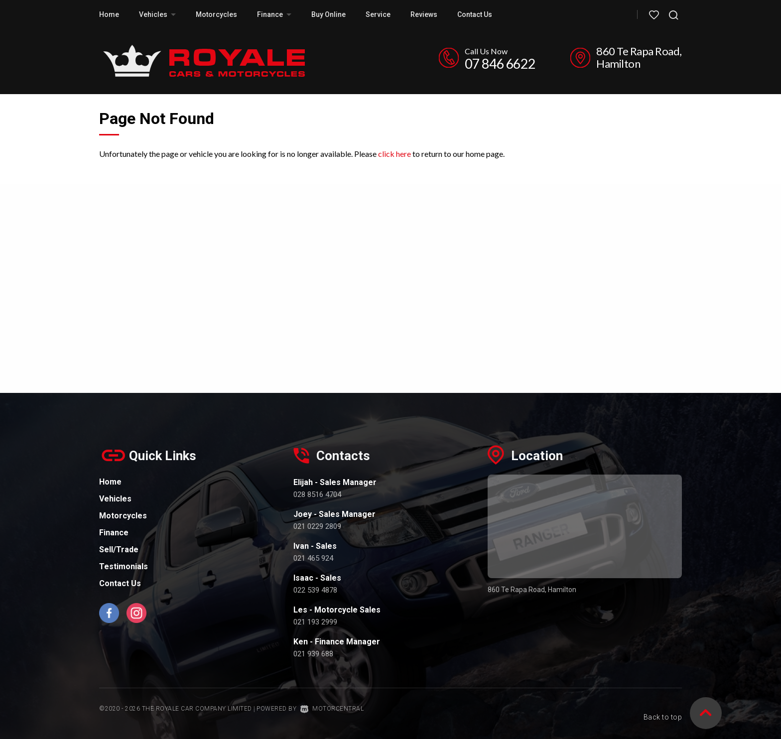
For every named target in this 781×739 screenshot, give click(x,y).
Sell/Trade (118, 549)
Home (109, 14)
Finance (274, 14)
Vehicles (157, 14)
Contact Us (474, 14)
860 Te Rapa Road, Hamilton (639, 57)
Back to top (663, 708)
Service (378, 14)
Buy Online (328, 14)
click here (394, 153)
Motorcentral (332, 708)
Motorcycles (216, 14)
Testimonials (123, 566)
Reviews (423, 14)
